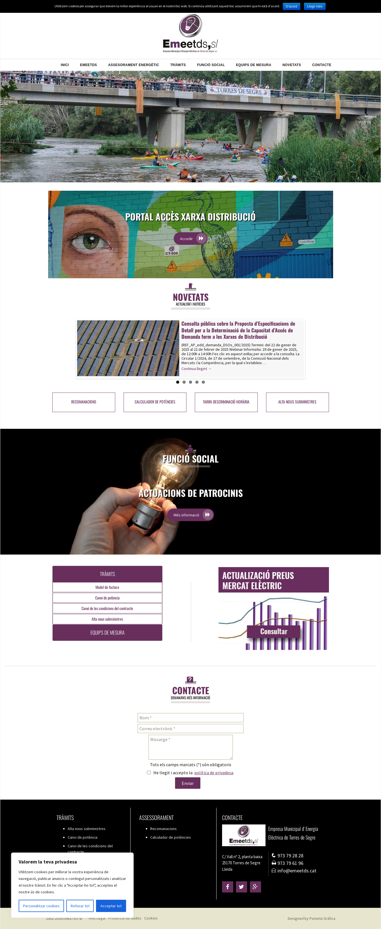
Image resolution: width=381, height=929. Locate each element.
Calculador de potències (155, 402)
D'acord (291, 6)
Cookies (151, 918)
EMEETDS (88, 63)
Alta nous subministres (297, 402)
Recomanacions (83, 402)
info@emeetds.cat (293, 870)
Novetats (291, 63)
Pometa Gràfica (322, 918)
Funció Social (211, 63)
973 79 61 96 (287, 863)
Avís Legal (97, 918)
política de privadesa (213, 772)
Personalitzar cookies (41, 905)
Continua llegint (209, 368)
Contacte (321, 63)
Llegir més (314, 6)
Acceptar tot (111, 905)
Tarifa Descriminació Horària (226, 402)
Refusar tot (80, 905)
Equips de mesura (253, 63)
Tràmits (178, 63)
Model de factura (107, 587)
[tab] (107, 574)
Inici (65, 63)
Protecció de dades (124, 918)
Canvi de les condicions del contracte (107, 608)
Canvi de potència (107, 598)
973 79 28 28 (287, 855)
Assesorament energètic (133, 63)
